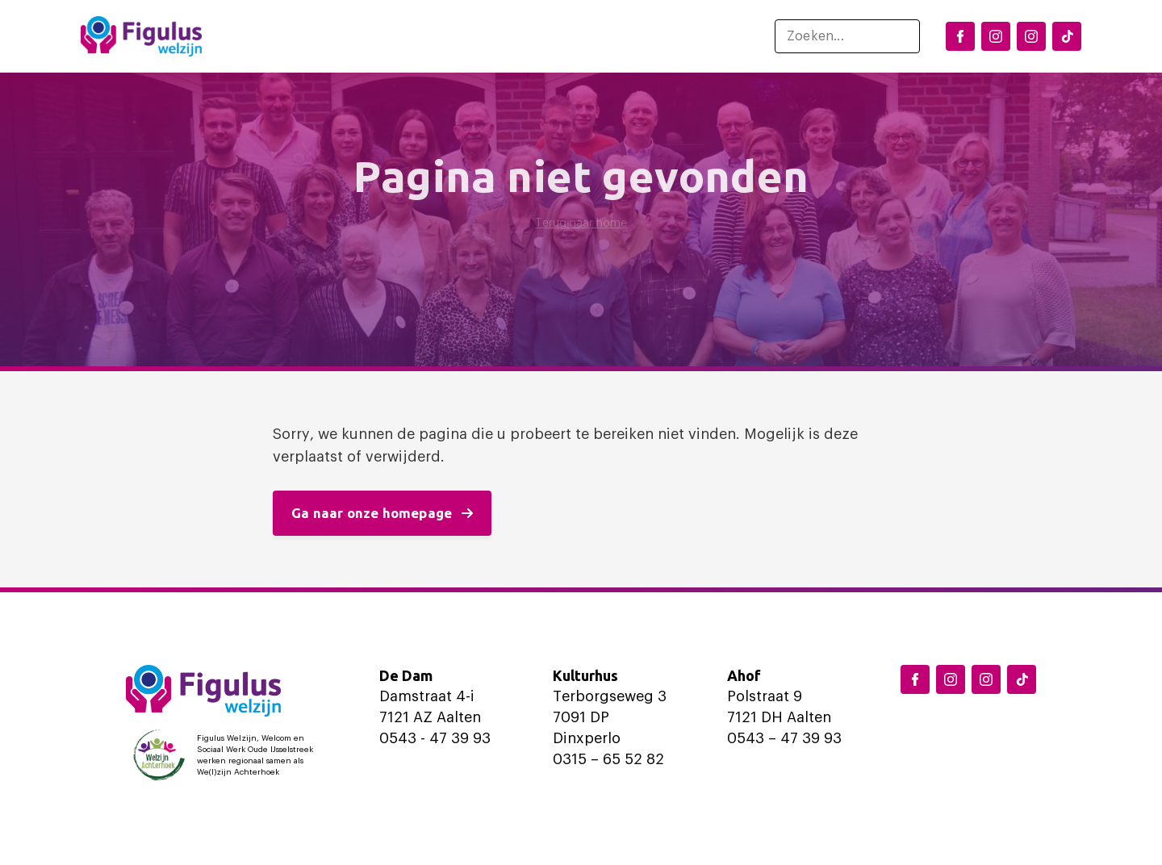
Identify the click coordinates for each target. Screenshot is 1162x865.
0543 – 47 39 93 (784, 738)
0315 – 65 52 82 (608, 759)
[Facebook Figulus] (960, 36)
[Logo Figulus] (141, 36)
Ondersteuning (555, 36)
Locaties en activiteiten (385, 36)
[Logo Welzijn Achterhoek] (227, 755)
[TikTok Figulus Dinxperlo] (1066, 36)
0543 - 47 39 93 (435, 738)
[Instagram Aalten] (1031, 36)
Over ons (677, 36)
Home (262, 36)
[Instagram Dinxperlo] (995, 36)
